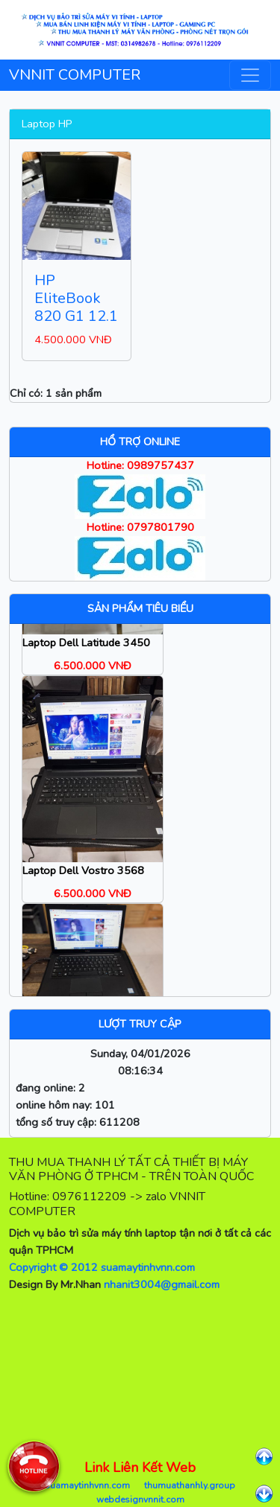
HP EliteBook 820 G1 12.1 (76, 298)
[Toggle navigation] (250, 75)
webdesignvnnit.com (140, 1500)
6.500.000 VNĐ (92, 672)
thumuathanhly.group (189, 1485)
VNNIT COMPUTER (74, 75)
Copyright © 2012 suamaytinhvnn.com (102, 1267)
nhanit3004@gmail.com (162, 1284)
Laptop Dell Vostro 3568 (83, 877)
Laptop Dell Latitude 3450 (86, 649)
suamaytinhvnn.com (87, 1485)
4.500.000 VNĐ (73, 339)
